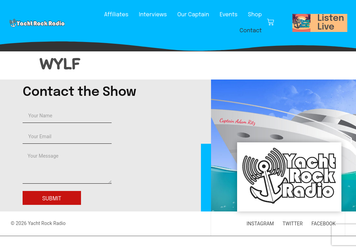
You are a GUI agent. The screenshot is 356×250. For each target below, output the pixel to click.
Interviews (153, 15)
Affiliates (116, 15)
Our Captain (193, 15)
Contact (251, 31)
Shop (255, 15)
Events (229, 15)
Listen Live (330, 23)
